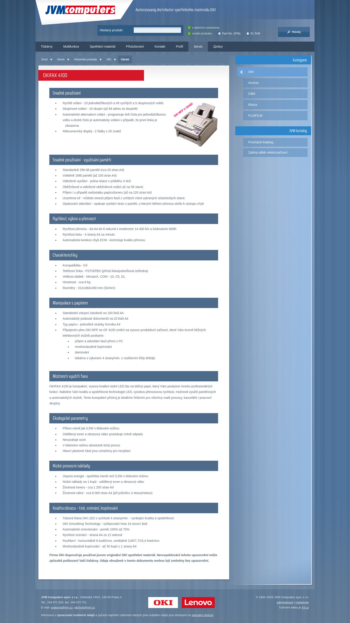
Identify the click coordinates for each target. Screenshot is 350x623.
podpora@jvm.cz (62, 607)
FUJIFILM (255, 115)
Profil (179, 46)
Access (253, 82)
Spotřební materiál (102, 46)
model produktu (200, 33)
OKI (108, 59)
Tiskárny (46, 46)
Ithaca (252, 104)
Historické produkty (85, 59)
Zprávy (218, 46)
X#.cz (305, 607)
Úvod (44, 59)
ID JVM (253, 33)
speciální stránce (202, 615)
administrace (285, 602)
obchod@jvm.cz (84, 607)
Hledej (294, 32)
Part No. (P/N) (229, 33)
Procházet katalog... (261, 142)
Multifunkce (71, 46)
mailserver (302, 602)
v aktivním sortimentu (203, 27)
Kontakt (160, 46)
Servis (198, 46)
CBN (251, 93)
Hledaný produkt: (111, 30)
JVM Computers (80, 10)
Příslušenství (135, 46)
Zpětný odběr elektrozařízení (268, 152)
